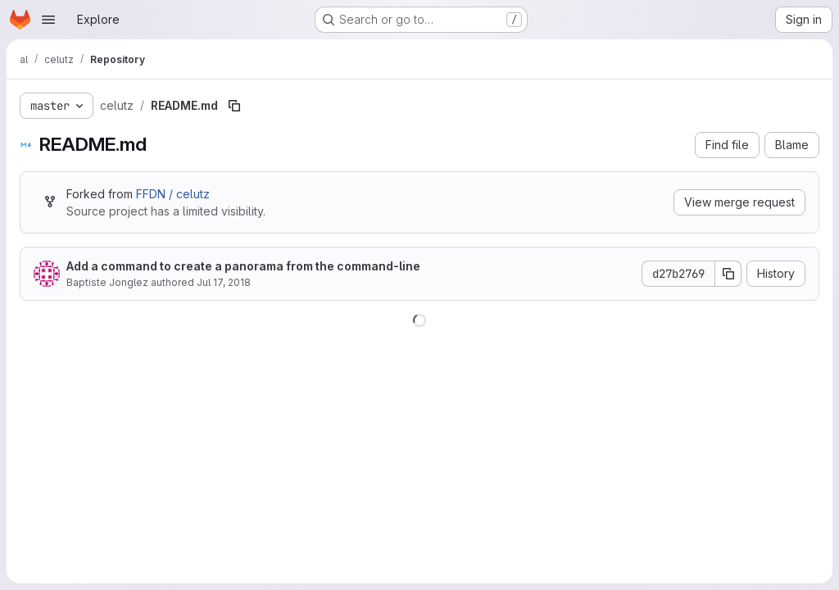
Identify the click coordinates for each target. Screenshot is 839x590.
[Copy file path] (234, 106)
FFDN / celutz (173, 194)
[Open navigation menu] (48, 20)
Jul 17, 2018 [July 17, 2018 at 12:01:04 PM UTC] (224, 282)
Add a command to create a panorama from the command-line (243, 266)
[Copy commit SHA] (728, 274)
